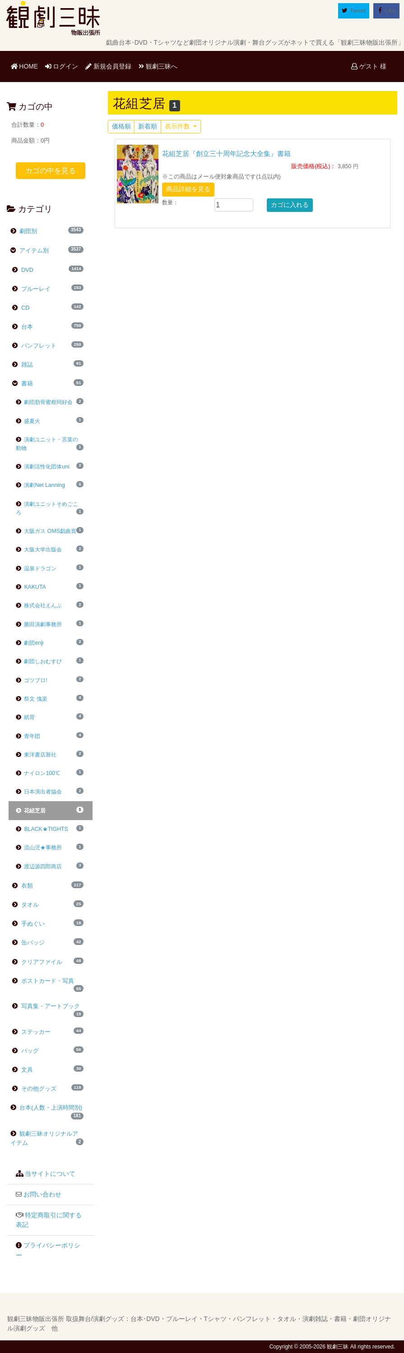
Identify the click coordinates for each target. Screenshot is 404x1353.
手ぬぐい (32, 923)
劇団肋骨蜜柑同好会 (44, 402)
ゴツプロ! (31, 680)
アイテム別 (33, 250)
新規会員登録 (108, 66)
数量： (170, 202)
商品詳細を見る (188, 189)
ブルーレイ (35, 288)
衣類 (26, 885)
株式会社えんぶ (39, 605)
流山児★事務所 (39, 847)
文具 (26, 1069)
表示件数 (178, 126)
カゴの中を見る (50, 170)
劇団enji (30, 643)
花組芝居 (31, 810)
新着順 (147, 126)
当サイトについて (50, 1173)
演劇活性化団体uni (43, 466)
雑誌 (26, 364)
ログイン (62, 66)
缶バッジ (32, 942)
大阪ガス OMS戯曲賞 (46, 531)
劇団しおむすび (39, 661)
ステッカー (35, 1031)
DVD (26, 269)
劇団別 (27, 231)
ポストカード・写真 (46, 980)
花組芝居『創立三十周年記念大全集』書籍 (226, 153)
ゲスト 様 (368, 66)
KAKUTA (31, 587)
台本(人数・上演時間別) (50, 1107)
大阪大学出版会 (39, 549)
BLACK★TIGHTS (42, 829)
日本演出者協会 (39, 792)
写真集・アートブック (49, 1006)
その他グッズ (37, 1088)
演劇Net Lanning (40, 485)
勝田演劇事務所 (39, 624)
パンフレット (37, 345)
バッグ (29, 1050)
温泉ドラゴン (36, 568)
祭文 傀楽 (31, 699)
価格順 (121, 126)
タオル (29, 904)
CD (24, 307)
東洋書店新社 (36, 755)
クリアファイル (40, 962)
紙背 (25, 717)
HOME (26, 65)
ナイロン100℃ (38, 773)
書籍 (26, 383)
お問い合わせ (42, 1194)
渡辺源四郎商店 (39, 866)
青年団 (28, 736)
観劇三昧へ (158, 66)
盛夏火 (28, 421)
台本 (26, 326)
